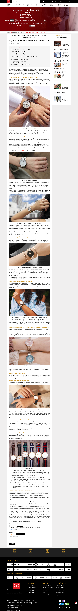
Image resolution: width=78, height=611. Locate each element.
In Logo (58, 595)
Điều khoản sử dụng (47, 585)
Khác (45, 35)
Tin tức (44, 592)
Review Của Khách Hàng (48, 587)
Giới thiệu (45, 590)
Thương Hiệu (9, 5)
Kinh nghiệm (66, 5)
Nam (16, 4)
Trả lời (12, 529)
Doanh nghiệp (51, 5)
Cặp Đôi (23, 5)
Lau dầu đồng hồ (60, 590)
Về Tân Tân (59, 5)
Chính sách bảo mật (47, 589)
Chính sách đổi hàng (32, 590)
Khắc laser (59, 594)
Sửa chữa (37, 5)
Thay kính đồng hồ (60, 589)
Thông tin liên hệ (31, 585)
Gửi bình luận (12, 543)
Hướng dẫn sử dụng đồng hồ (29, 37)
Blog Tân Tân (14, 35)
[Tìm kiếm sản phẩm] (26, 1)
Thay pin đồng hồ (60, 587)
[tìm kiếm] (38, 1)
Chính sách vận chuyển (33, 594)
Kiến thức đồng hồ (21, 35)
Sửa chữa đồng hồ (39, 35)
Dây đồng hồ (44, 5)
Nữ (19, 4)
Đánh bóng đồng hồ (61, 592)
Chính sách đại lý (31, 592)
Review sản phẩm (30, 35)
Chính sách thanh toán (32, 589)
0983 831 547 (47, 1)
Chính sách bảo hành (32, 587)
